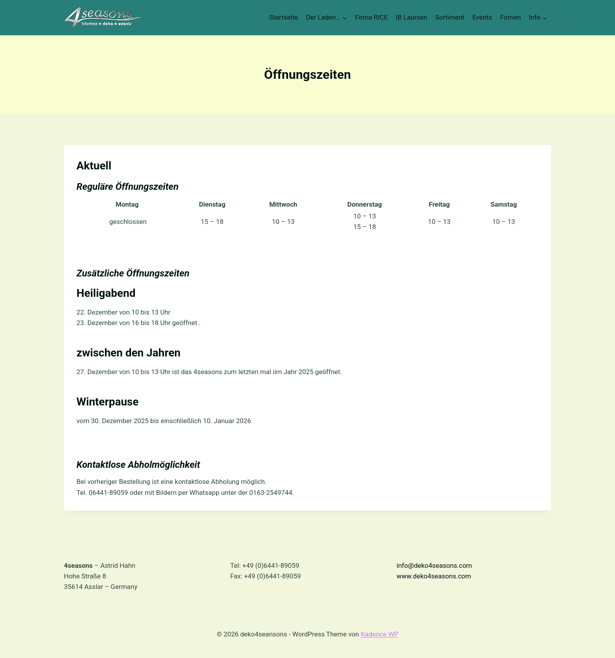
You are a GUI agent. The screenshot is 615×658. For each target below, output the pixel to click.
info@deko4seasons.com (434, 565)
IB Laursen (411, 17)
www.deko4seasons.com (434, 576)
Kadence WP (379, 634)
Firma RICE (371, 17)
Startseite (283, 17)
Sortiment (450, 17)
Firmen (510, 17)
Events (482, 17)
